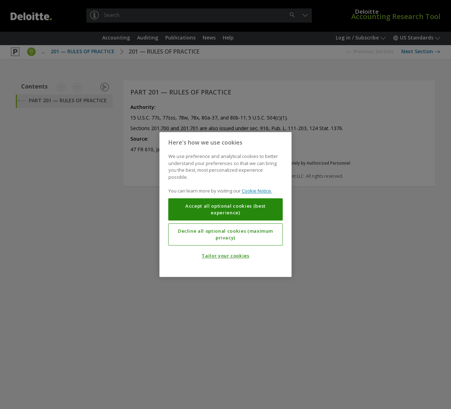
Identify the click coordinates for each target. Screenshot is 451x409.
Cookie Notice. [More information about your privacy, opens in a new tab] (257, 191)
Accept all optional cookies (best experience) (225, 209)
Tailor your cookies (225, 256)
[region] (226, 204)
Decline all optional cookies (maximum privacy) (225, 234)
